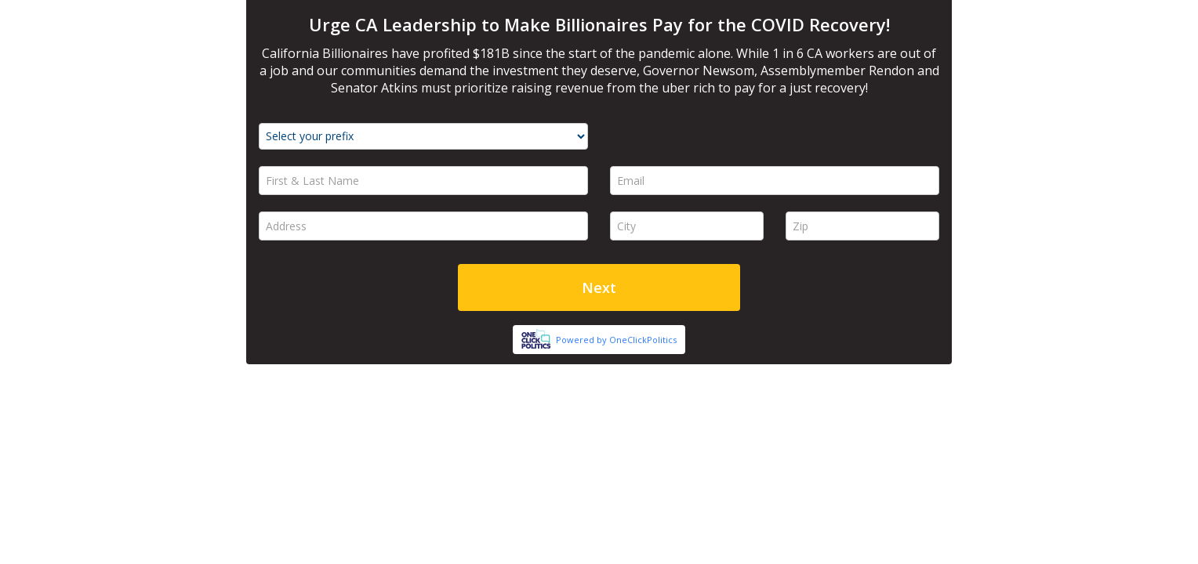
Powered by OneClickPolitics (616, 339)
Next (599, 287)
